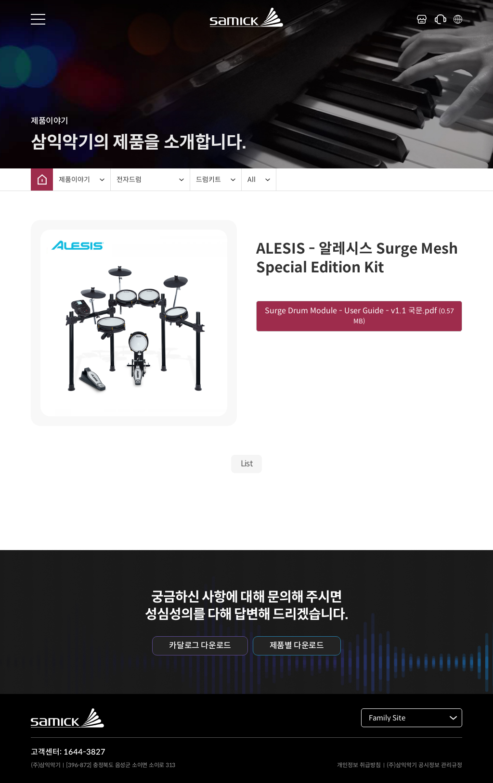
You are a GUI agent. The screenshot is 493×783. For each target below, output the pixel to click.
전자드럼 (129, 179)
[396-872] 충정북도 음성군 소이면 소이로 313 (120, 765)
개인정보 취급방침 (359, 765)
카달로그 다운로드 (200, 646)
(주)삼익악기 (45, 765)
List (247, 464)
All (251, 179)
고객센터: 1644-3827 (68, 752)
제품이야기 (74, 179)
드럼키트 (208, 179)
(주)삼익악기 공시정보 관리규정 (424, 765)
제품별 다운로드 (297, 646)
